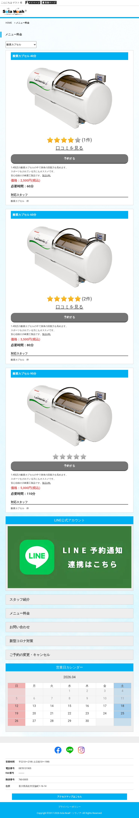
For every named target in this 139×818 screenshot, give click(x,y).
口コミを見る (69, 148)
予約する (69, 158)
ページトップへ (69, 739)
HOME (9, 23)
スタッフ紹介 (20, 599)
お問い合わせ (20, 627)
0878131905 (25, 768)
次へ (128, 677)
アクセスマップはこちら (69, 796)
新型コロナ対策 (21, 641)
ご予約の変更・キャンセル (30, 655)
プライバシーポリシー (69, 806)
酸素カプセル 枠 (20, 201)
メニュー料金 (20, 613)
